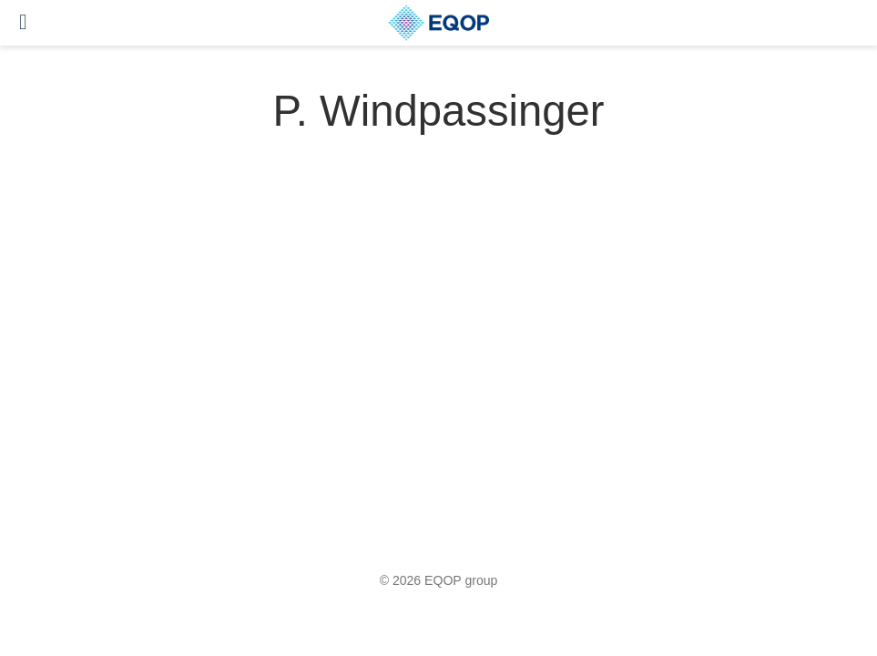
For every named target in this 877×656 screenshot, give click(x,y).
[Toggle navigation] (23, 22)
